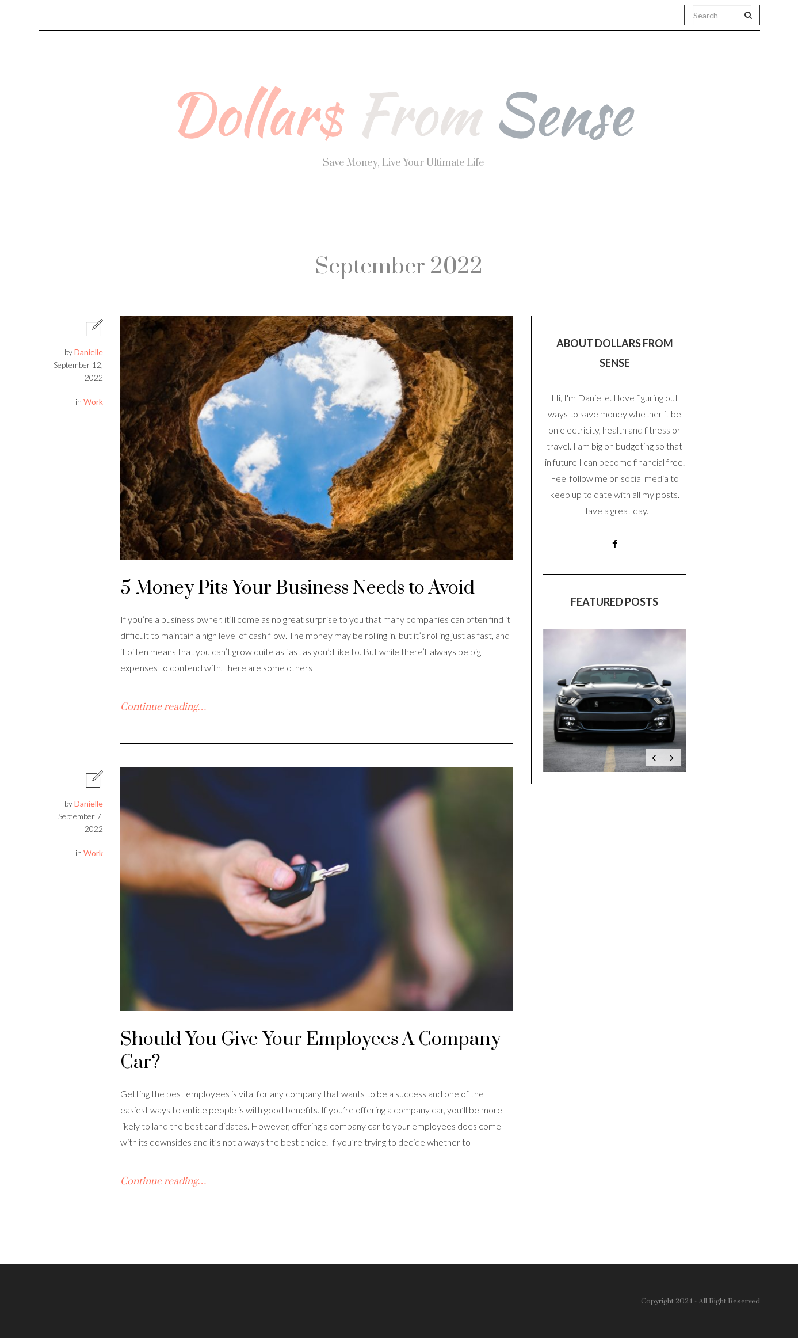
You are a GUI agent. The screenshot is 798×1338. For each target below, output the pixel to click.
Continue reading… (163, 707)
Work (526, 219)
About (168, 219)
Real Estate (615, 219)
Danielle (88, 352)
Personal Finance (348, 219)
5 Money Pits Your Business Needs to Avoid (297, 588)
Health (243, 219)
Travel (453, 219)
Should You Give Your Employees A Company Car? (310, 1051)
